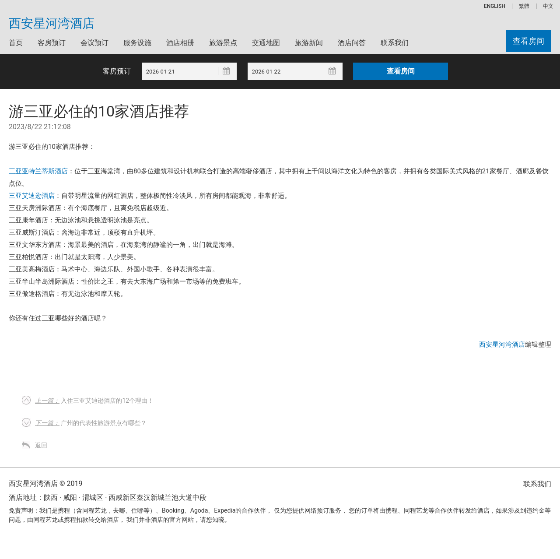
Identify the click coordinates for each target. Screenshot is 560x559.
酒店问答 (352, 43)
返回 (41, 445)
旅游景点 (223, 43)
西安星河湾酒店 (51, 24)
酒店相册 (180, 43)
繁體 (524, 6)
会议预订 (94, 43)
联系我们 (395, 43)
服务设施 (137, 43)
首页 (16, 43)
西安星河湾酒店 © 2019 (45, 483)
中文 (548, 6)
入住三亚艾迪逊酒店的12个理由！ (94, 400)
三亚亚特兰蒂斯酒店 (38, 171)
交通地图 (266, 43)
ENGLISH (494, 6)
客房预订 (52, 43)
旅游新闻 (309, 43)
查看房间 (528, 41)
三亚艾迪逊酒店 (32, 196)
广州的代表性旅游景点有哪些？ (91, 422)
